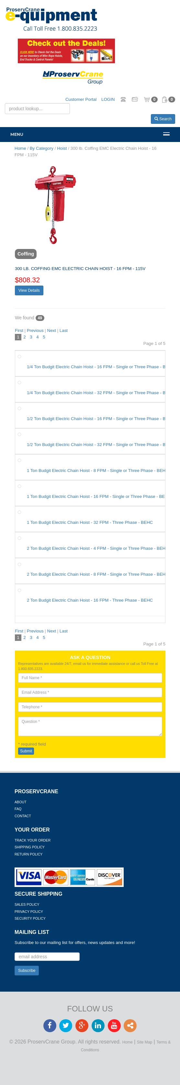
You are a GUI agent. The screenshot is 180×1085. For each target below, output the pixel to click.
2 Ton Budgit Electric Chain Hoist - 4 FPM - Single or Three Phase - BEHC (98, 548)
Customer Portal (80, 99)
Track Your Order (33, 840)
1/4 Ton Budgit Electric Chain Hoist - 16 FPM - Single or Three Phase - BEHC (101, 366)
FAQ (18, 809)
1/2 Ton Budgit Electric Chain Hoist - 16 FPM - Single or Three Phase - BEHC (101, 418)
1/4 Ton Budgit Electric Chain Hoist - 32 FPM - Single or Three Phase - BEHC (101, 392)
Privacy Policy (29, 912)
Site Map (144, 1042)
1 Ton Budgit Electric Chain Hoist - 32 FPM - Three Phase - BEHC (90, 522)
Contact (23, 816)
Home (127, 1042)
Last (64, 330)
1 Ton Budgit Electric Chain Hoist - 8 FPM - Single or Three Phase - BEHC (98, 470)
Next (51, 330)
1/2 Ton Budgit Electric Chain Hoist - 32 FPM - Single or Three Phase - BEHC (101, 444)
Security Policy (30, 918)
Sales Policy (27, 904)
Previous (35, 330)
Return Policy (28, 854)
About (21, 802)
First (19, 330)
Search (163, 119)
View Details (29, 290)
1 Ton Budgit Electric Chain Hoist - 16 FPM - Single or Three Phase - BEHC (99, 496)
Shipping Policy (30, 847)
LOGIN (108, 99)
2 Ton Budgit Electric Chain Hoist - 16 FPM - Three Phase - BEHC (90, 600)
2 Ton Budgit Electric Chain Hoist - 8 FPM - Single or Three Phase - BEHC (98, 574)
